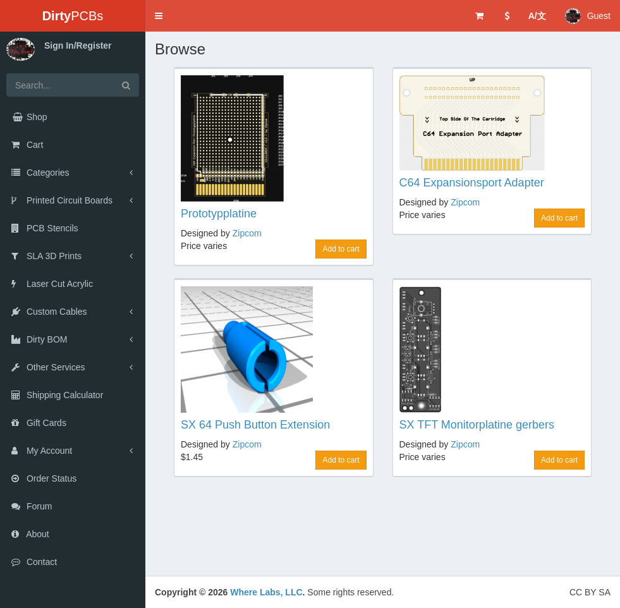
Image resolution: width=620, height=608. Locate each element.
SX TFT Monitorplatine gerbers (476, 424)
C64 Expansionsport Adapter (471, 182)
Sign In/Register (78, 45)
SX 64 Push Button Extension (255, 424)
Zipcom (247, 233)
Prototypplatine (219, 213)
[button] (158, 16)
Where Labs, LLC (266, 592)
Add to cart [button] (340, 249)
